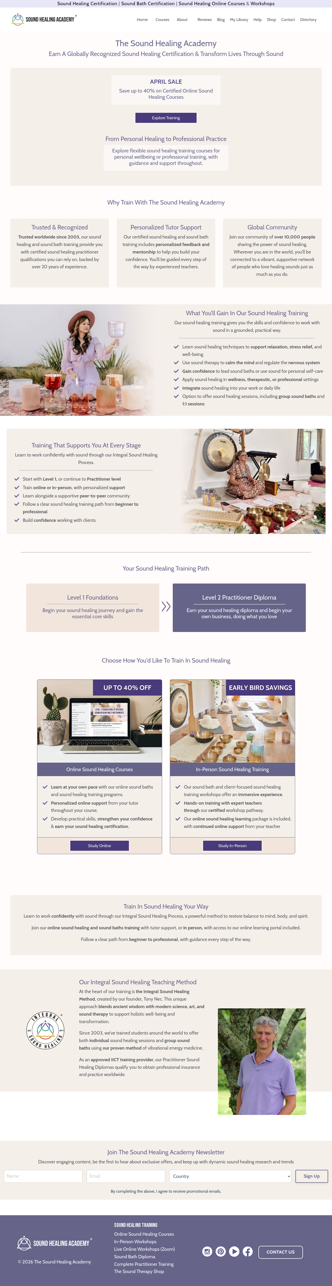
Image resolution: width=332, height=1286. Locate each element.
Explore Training (166, 117)
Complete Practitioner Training (144, 1264)
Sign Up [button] (312, 1176)
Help (257, 19)
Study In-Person (232, 845)
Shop (271, 19)
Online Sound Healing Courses (144, 1234)
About (183, 19)
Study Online (99, 845)
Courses (163, 19)
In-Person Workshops (135, 1242)
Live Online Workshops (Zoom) (144, 1249)
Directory (308, 19)
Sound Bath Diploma (134, 1257)
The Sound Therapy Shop (139, 1271)
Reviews (205, 19)
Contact (288, 19)
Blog (221, 19)
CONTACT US (281, 1252)
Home (142, 19)
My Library (239, 19)
